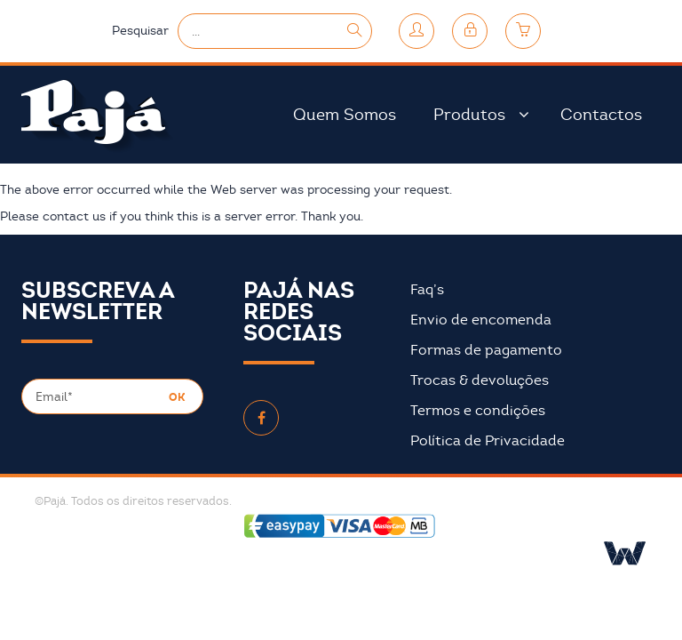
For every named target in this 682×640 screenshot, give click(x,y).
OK (177, 397)
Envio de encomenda (480, 320)
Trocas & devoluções (479, 380)
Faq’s (427, 290)
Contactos (601, 114)
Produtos (469, 114)
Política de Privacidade (487, 441)
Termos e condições (477, 411)
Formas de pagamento (486, 350)
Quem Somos (344, 114)
